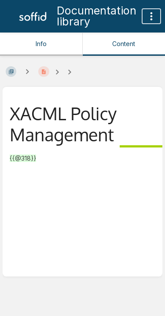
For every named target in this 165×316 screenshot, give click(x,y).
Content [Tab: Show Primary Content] (123, 43)
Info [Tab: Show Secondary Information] (41, 43)
